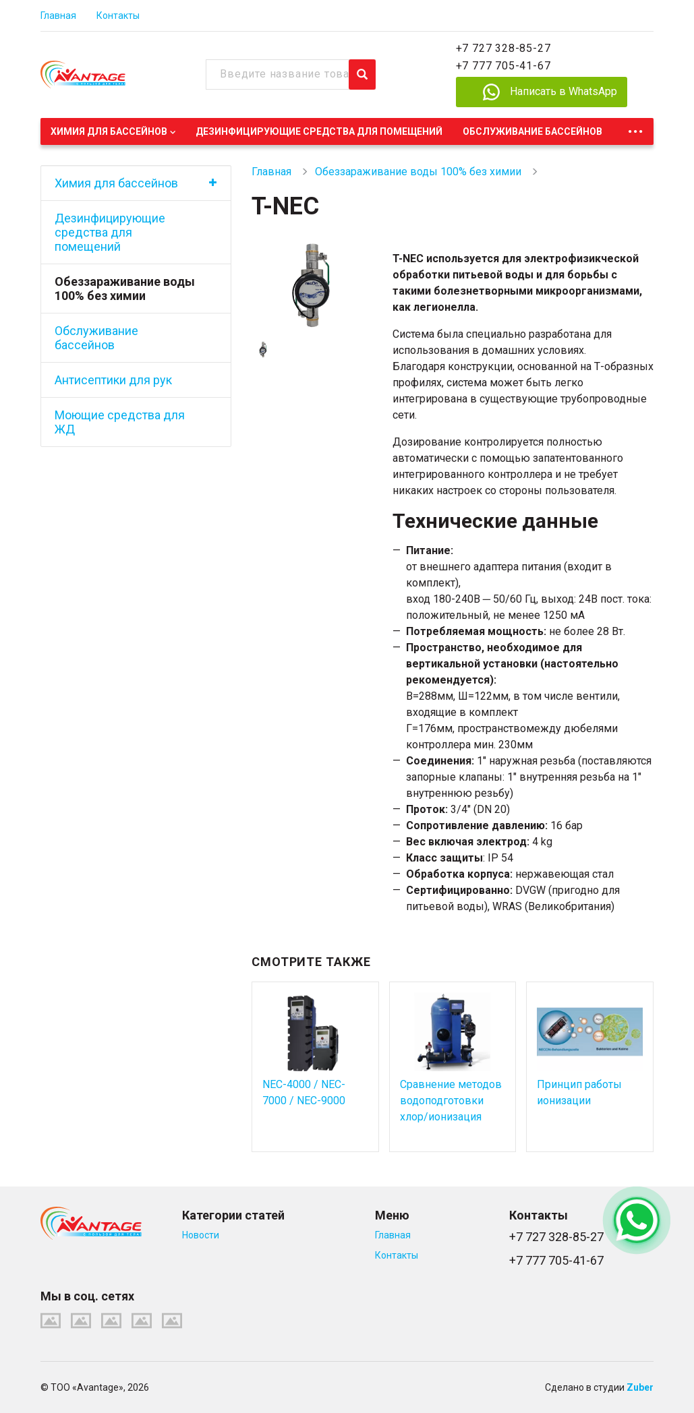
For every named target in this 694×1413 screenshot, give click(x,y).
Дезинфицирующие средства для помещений (319, 131)
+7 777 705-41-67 (503, 65)
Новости (200, 1235)
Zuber (640, 1387)
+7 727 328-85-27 (503, 48)
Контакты (118, 15)
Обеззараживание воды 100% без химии (125, 288)
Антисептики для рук (113, 380)
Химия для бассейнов (109, 131)
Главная (58, 15)
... (635, 128)
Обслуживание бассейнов (532, 131)
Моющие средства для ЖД (120, 422)
